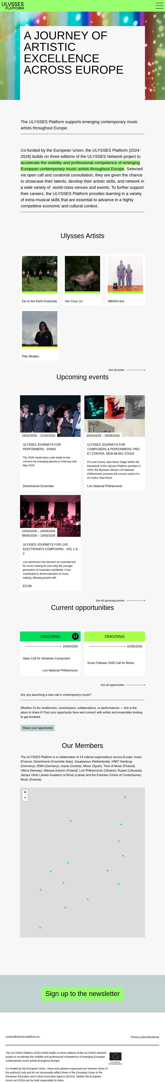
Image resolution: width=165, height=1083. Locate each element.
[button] (121, 824)
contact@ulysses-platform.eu (23, 1036)
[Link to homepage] (13, 6)
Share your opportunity (37, 728)
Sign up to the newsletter (82, 994)
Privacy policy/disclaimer (145, 1037)
